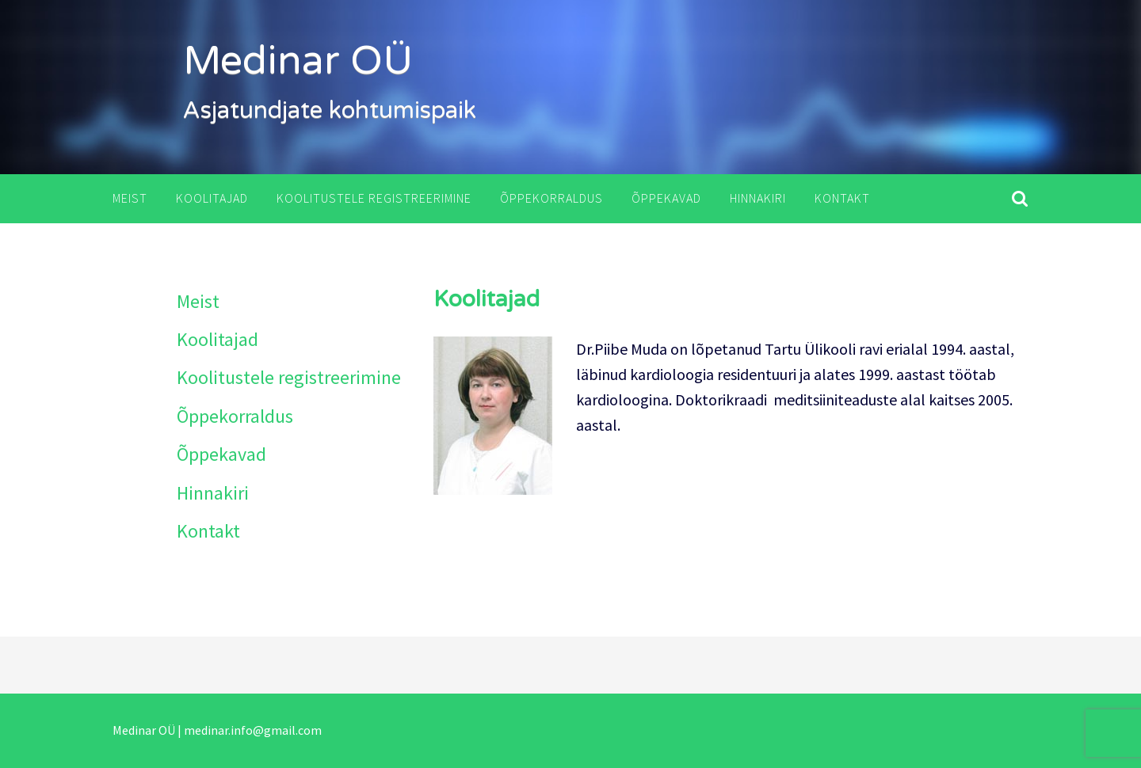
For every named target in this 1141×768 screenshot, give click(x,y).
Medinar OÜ (298, 61)
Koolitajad (212, 198)
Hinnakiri (758, 198)
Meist (130, 198)
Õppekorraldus (551, 198)
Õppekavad (666, 198)
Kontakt (842, 198)
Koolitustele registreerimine (374, 198)
